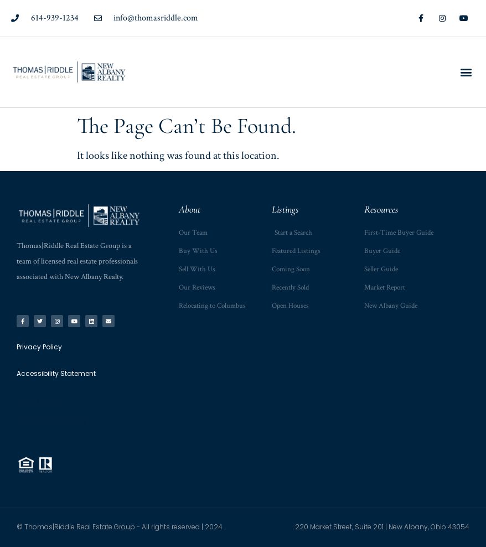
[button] (466, 72)
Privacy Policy (38, 399)
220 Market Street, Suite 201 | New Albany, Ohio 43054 (382, 526)
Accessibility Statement (52, 422)
